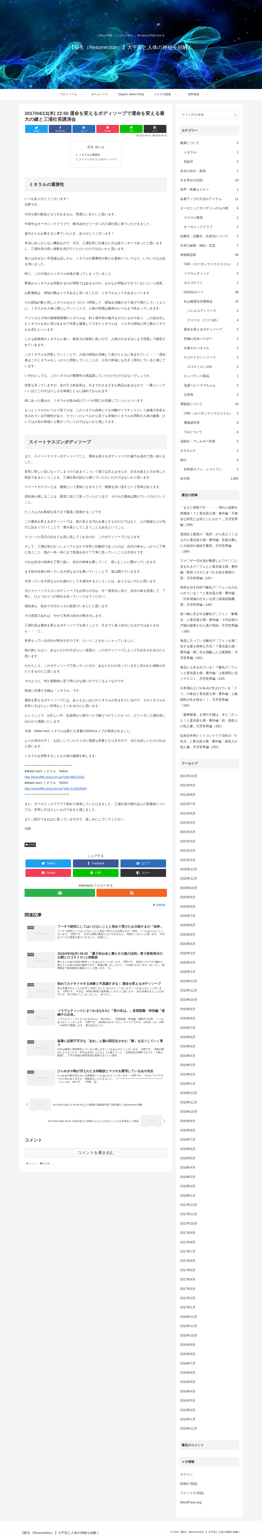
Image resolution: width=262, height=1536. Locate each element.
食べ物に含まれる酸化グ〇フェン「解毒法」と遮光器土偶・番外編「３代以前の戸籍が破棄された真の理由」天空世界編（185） (209, 622)
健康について (209, 143)
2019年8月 (187, 1018)
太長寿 (211, 395)
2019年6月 (187, 1037)
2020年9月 (187, 897)
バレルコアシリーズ (213, 311)
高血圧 (211, 161)
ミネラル (211, 152)
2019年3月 (187, 1065)
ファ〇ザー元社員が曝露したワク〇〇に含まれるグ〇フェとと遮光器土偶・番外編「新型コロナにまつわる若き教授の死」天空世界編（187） (209, 569)
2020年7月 (187, 916)
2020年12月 (188, 869)
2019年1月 (187, 1083)
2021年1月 (187, 860)
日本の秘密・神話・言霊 (209, 245)
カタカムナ (209, 450)
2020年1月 (187, 972)
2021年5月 (187, 822)
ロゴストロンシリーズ (211, 357)
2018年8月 (187, 1130)
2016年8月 (187, 1354)
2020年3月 (187, 953)
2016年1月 (187, 1419)
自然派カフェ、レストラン (211, 469)
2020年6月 (187, 925)
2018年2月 (187, 1186)
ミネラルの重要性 (89, 155)
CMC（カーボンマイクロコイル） (211, 264)
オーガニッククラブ (211, 227)
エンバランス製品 (211, 376)
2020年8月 (187, 906)
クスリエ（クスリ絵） (213, 320)
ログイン (186, 1474)
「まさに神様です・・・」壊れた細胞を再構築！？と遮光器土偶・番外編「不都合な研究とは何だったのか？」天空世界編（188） (209, 516)
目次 (90, 147)
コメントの (192, 1493)
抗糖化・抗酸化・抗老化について (209, 236)
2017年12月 (188, 1205)
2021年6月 (187, 813)
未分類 (31, 845)
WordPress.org (190, 1502)
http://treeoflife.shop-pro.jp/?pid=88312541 (55, 778)
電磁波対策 (211, 422)
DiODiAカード (211, 292)
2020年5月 (187, 934)
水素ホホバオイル (211, 348)
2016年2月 (187, 1410)
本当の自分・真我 (209, 171)
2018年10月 (188, 1111)
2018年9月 (187, 1121)
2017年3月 (187, 1289)
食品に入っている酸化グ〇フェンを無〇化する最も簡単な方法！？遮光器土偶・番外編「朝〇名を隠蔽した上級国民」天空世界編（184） (209, 649)
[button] (235, 115)
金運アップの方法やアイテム (209, 199)
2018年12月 (188, 1093)
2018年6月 (187, 1149)
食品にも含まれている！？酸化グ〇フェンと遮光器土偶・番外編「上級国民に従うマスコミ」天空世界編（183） (209, 673)
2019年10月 (188, 999)
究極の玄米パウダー (211, 339)
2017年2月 (187, 1298)
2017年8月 (187, 1242)
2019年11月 (188, 990)
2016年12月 (188, 1317)
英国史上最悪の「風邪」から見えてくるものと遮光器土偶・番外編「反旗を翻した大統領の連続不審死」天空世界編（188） (209, 542)
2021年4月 (187, 832)
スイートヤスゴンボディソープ (97, 160)
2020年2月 (187, 962)
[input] (209, 115)
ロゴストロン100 (213, 367)
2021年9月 (187, 785)
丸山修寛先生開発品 (211, 301)
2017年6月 (187, 1261)
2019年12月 (188, 981)
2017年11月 (188, 1214)
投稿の (188, 1483)
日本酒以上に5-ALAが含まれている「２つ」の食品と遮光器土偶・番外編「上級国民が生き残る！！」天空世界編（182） (209, 696)
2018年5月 (187, 1158)
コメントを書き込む (96, 1156)
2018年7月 (187, 1139)
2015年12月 (188, 1428)
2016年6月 (187, 1372)
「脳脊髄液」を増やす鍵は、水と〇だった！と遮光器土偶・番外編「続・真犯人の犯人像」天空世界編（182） (209, 720)
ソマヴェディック (211, 273)
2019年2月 (187, 1074)
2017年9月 (187, 1233)
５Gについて (211, 432)
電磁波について (209, 404)
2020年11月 (188, 878)
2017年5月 (187, 1270)
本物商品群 (209, 255)
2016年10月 (188, 1335)
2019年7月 (187, 1028)
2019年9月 (187, 1009)
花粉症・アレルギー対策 (209, 441)
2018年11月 (188, 1102)
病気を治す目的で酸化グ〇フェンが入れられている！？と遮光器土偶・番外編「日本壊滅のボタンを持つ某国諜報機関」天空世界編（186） (209, 596)
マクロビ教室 (211, 217)
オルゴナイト (211, 283)
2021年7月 (187, 804)
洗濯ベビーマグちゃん (211, 385)
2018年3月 (187, 1177)
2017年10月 (188, 1223)
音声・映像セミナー (209, 189)
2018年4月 (187, 1167)
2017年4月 (187, 1279)
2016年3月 (187, 1400)
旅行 (209, 460)
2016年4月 (187, 1391)
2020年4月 (187, 944)
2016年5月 (187, 1382)
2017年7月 (187, 1251)
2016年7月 (187, 1363)
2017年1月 (187, 1307)
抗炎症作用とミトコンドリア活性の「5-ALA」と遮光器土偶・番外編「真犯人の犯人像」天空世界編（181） (208, 741)
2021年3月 (187, 841)
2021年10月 (188, 776)
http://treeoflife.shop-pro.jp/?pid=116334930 (56, 789)
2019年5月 (187, 1046)
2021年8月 (187, 794)
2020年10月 (188, 888)
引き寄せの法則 (209, 180)
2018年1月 (187, 1195)
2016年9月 (187, 1344)
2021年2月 (187, 850)
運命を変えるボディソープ (211, 329)
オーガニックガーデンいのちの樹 (209, 208)
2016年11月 (188, 1326)
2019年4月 (187, 1056)
